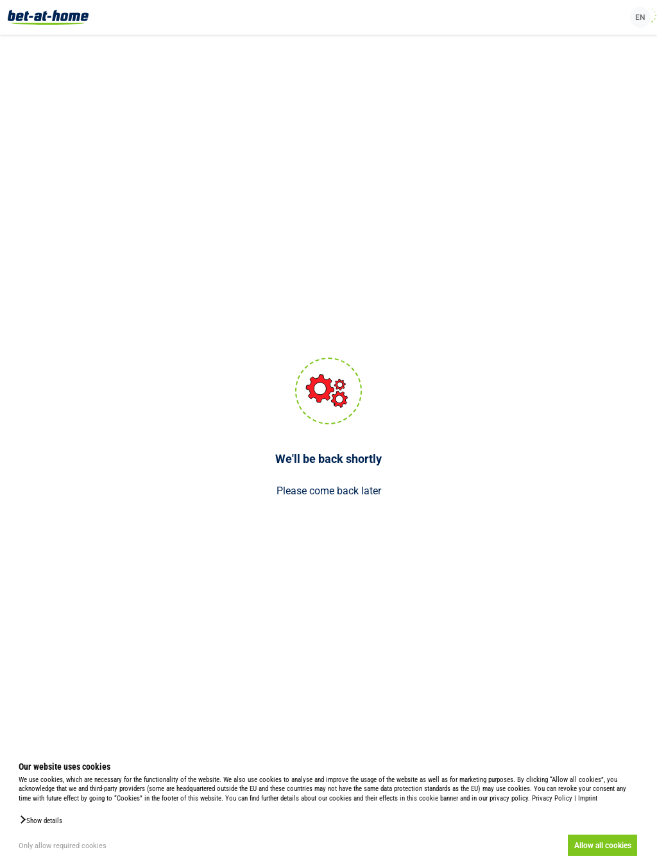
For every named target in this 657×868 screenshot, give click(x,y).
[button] (40, 820)
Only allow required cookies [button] (63, 846)
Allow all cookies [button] (602, 845)
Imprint (587, 798)
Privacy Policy (552, 798)
